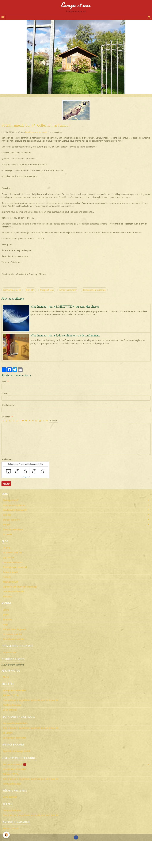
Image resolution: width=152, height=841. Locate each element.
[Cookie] (6, 835)
